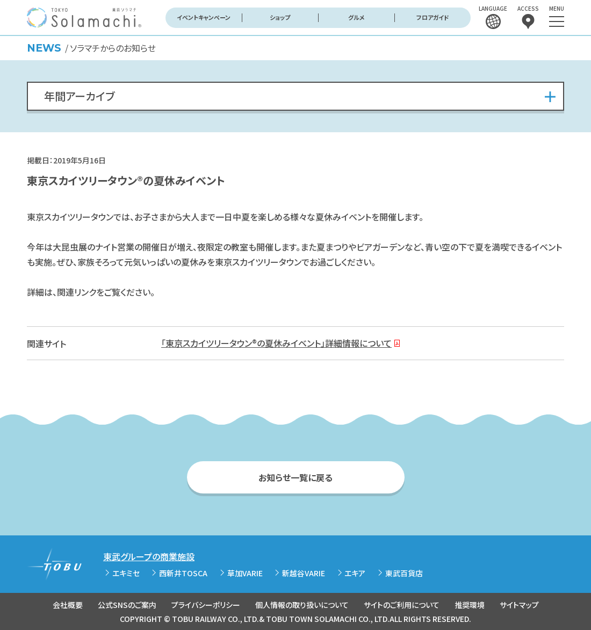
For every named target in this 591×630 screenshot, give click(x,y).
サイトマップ (519, 604)
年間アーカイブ (79, 96)
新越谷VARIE (303, 573)
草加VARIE (245, 573)
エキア (354, 573)
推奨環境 (470, 604)
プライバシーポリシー (205, 604)
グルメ (356, 17)
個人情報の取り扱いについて (302, 604)
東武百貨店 (404, 573)
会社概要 (68, 604)
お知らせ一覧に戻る (295, 477)
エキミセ (126, 573)
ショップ (280, 17)
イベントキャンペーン (203, 17)
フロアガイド (432, 17)
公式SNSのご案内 (127, 604)
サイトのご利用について (401, 604)
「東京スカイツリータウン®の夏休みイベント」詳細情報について (276, 343)
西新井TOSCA (183, 573)
